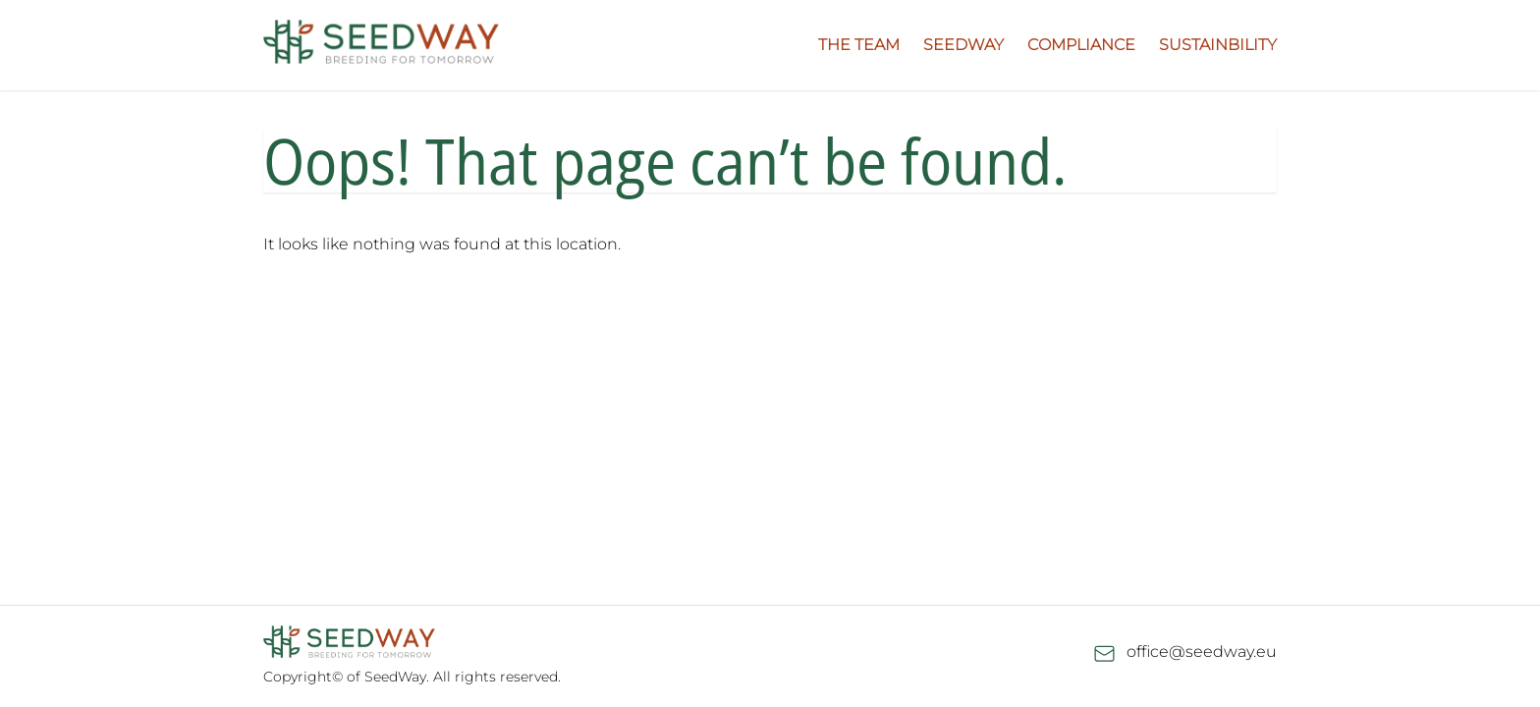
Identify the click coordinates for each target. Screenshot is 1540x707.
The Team (859, 44)
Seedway (963, 44)
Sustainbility (1218, 44)
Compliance (1081, 44)
